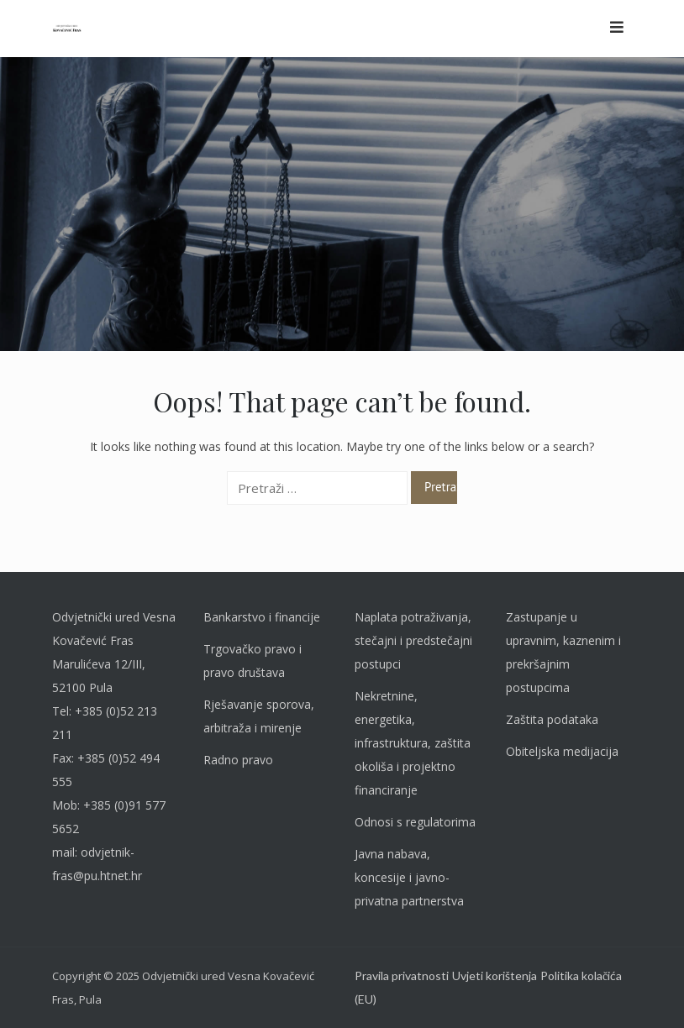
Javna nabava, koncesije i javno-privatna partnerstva (409, 877)
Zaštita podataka (552, 719)
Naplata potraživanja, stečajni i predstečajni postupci (413, 640)
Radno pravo (238, 760)
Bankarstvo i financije (261, 617)
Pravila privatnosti (402, 975)
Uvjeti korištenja (494, 975)
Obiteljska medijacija (562, 751)
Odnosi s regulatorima (415, 822)
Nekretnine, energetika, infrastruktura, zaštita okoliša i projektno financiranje (413, 743)
